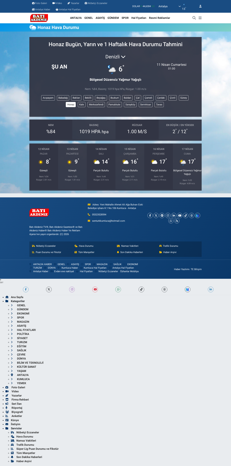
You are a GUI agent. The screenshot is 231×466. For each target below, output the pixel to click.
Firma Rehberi (17, 399)
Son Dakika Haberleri (130, 252)
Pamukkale (114, 104)
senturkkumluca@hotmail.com (108, 220)
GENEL (88, 17)
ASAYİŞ (100, 17)
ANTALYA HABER (40, 264)
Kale (81, 104)
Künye (12, 420)
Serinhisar (145, 104)
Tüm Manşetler (84, 252)
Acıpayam (48, 97)
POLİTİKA (20, 334)
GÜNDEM (113, 17)
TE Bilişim (196, 269)
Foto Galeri (39, 3)
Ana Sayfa (14, 297)
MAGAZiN (100, 264)
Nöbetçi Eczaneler (96, 3)
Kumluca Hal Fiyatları (93, 267)
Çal (138, 97)
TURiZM (35, 267)
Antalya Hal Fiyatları (68, 9)
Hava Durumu (83, 246)
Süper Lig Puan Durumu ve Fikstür (35, 448)
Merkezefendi (96, 104)
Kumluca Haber (68, 267)
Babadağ (63, 97)
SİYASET (19, 338)
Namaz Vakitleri (128, 246)
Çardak (161, 97)
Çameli (148, 97)
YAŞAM (18, 371)
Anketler (13, 416)
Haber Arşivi (168, 252)
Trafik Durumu (168, 246)
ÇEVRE (18, 354)
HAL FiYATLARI (23, 330)
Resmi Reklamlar (159, 17)
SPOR (125, 17)
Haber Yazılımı (181, 269)
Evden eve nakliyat (62, 271)
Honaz (70, 104)
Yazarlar (73, 3)
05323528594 (99, 214)
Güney (183, 97)
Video (57, 3)
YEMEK (18, 383)
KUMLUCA (20, 379)
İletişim (12, 424)
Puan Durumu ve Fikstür (46, 252)
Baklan (76, 97)
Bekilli (88, 97)
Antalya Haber (41, 9)
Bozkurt (115, 97)
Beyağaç (101, 97)
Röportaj (13, 407)
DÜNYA (50, 267)
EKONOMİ (130, 264)
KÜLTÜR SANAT (23, 366)
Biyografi (14, 412)
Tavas (159, 104)
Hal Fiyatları (138, 17)
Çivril (172, 97)
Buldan (127, 97)
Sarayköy (130, 104)
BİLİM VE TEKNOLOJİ (27, 362)
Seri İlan (13, 403)
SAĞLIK (115, 264)
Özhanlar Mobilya (129, 271)
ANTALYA (76, 17)
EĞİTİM (18, 346)
